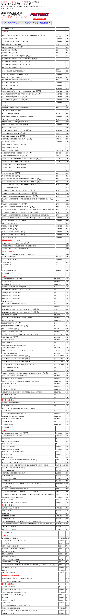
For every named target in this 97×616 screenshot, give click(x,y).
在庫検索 (9, 17)
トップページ (5, 2)
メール (15, 17)
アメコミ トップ (17, 2)
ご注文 (3, 17)
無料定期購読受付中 (39, 19)
